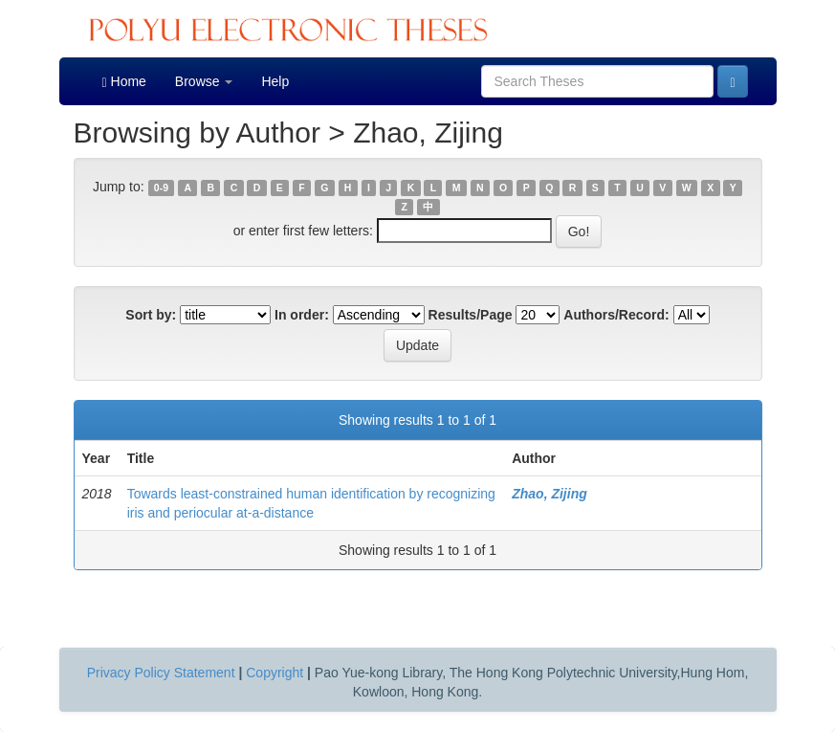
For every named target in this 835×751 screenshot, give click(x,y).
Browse (204, 81)
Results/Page (470, 314)
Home (124, 82)
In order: (302, 314)
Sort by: (150, 314)
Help (275, 81)
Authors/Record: (616, 314)
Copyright (274, 672)
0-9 (161, 187)
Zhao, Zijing (549, 493)
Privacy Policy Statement (161, 672)
